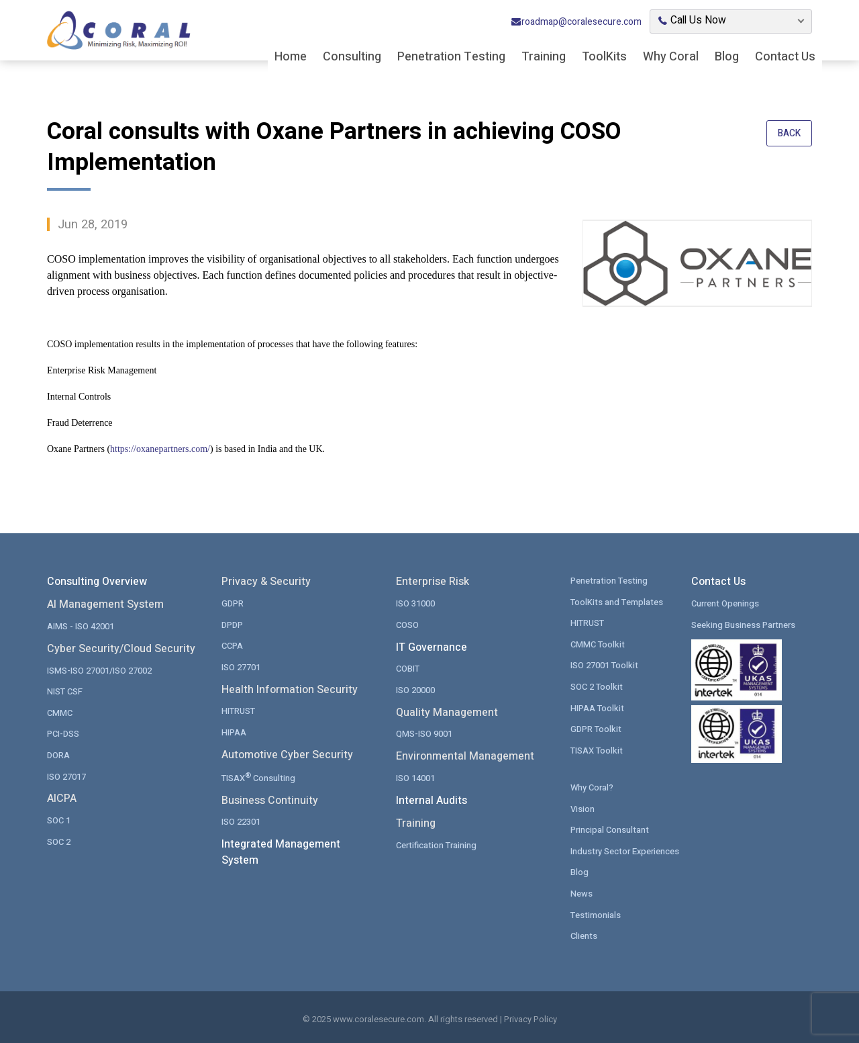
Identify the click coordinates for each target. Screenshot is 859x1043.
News (581, 892)
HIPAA (233, 731)
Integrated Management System (280, 852)
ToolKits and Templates (616, 601)
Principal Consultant (609, 829)
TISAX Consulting (258, 776)
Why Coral (671, 57)
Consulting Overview (97, 582)
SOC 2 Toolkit (596, 686)
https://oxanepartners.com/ (160, 449)
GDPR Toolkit (595, 728)
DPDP (232, 624)
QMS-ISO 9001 (424, 733)
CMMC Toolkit (597, 643)
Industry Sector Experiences (625, 850)
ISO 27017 (66, 775)
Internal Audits (431, 800)
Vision (582, 807)
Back (789, 134)
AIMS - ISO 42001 (80, 625)
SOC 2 (58, 840)
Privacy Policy (530, 1018)
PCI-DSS (63, 733)
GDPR (232, 602)
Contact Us (785, 57)
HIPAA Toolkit (597, 706)
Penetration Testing (451, 57)
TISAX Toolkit (596, 749)
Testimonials (595, 913)
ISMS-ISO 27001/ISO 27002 (99, 670)
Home (290, 57)
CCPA (232, 645)
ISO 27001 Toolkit (604, 664)
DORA (58, 754)
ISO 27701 (240, 666)
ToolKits (604, 57)
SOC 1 (58, 819)
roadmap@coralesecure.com (576, 22)
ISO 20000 (415, 689)
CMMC (59, 712)
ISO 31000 (415, 602)
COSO (407, 624)
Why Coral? (591, 786)
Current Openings (725, 602)
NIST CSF (65, 690)
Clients (583, 934)
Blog (727, 57)
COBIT (407, 668)
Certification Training (436, 843)
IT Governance (431, 647)
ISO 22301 (240, 821)
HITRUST (238, 710)
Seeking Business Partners (743, 624)
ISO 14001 (415, 777)
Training (543, 57)
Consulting (352, 57)
